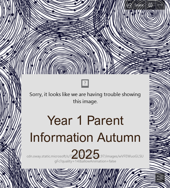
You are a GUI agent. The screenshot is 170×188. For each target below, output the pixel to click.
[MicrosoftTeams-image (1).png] (85, 90)
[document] (85, 94)
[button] (135, 5)
